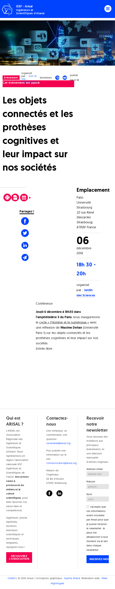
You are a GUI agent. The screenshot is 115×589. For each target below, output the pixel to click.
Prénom (91, 481)
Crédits (12, 578)
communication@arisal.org (61, 463)
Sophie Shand (72, 578)
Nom (89, 494)
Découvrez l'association (19, 557)
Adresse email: (95, 469)
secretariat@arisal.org (58, 443)
